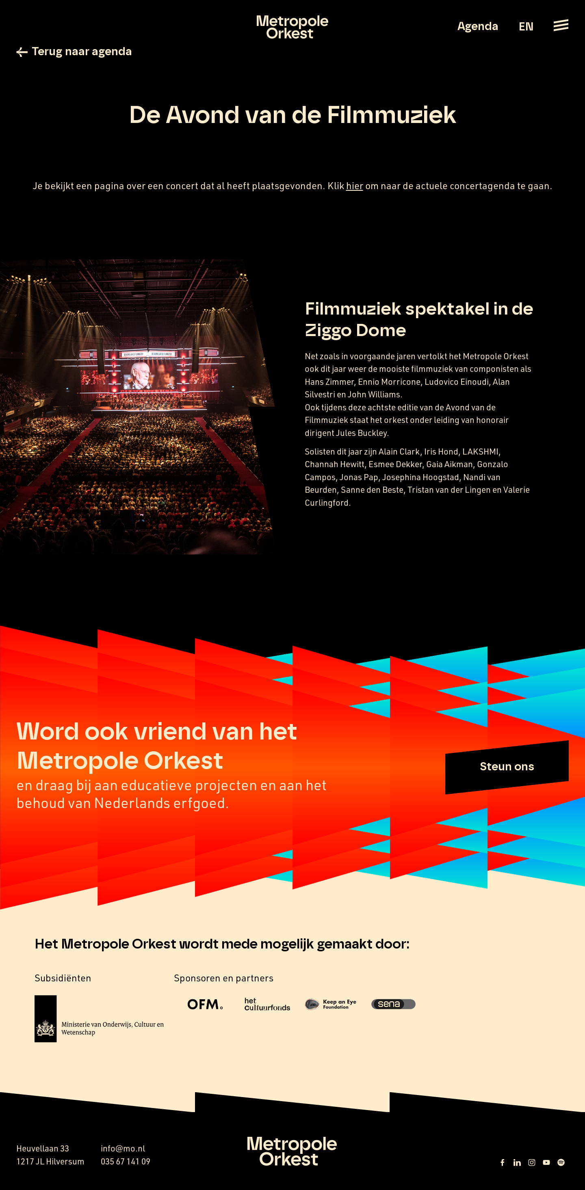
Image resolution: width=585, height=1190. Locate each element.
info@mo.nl (123, 1148)
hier (354, 185)
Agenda (477, 26)
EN (526, 27)
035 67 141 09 (125, 1161)
